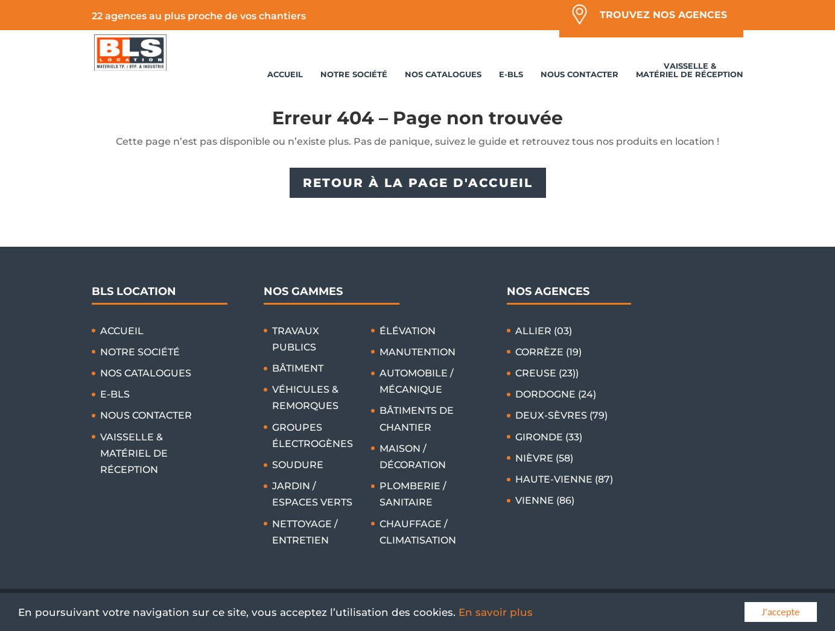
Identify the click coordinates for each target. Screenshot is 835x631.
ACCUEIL (285, 74)
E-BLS (511, 74)
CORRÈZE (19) (548, 352)
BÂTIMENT (297, 368)
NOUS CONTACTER (579, 74)
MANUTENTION (417, 352)
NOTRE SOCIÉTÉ (353, 74)
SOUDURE (297, 465)
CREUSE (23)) (547, 373)
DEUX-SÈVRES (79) (561, 415)
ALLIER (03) (543, 331)
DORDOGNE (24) (555, 394)
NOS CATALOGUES (443, 74)
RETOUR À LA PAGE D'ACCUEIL (418, 183)
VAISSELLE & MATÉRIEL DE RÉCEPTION (689, 70)
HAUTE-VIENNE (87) (564, 479)
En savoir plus (496, 613)
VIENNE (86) (544, 500)
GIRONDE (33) (548, 437)
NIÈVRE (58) (544, 458)
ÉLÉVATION (407, 331)
